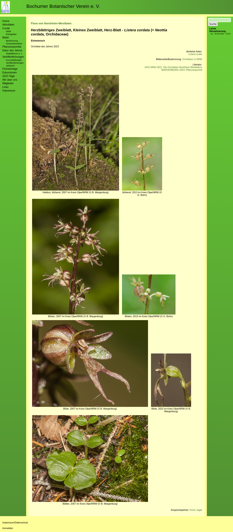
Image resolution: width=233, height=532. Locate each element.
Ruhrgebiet (11, 34)
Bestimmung (12, 41)
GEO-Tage (8, 76)
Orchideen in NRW (192, 59)
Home (5, 21)
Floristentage (10, 68)
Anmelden (7, 528)
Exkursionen (9, 72)
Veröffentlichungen (15, 63)
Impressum (8, 90)
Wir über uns (9, 79)
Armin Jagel (196, 510)
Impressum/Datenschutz (15, 522)
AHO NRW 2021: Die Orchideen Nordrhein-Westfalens (173, 67)
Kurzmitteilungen (14, 60)
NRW (8, 31)
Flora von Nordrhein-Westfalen (51, 23)
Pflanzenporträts (11, 46)
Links (5, 87)
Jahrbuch (10, 65)
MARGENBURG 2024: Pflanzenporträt (181, 70)
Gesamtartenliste (14, 43)
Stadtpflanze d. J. (14, 53)
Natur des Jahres (12, 50)
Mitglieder (8, 83)
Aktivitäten (8, 24)
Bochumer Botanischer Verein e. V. (63, 6)
